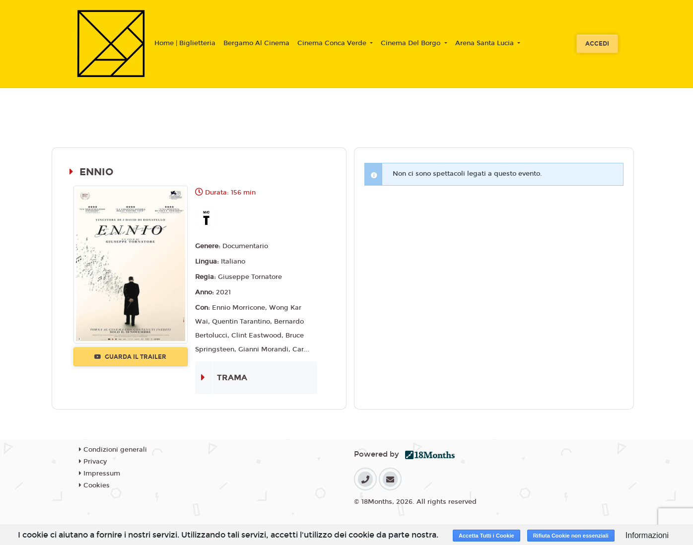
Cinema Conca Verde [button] (332, 43)
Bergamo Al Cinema (256, 43)
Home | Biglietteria (184, 43)
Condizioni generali (113, 450)
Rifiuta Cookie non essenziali (571, 536)
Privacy (93, 462)
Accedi (597, 43)
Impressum (99, 473)
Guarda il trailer (130, 356)
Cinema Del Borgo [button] (411, 43)
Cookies (94, 485)
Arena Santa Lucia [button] (485, 43)
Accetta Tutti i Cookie (486, 536)
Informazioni (647, 535)
